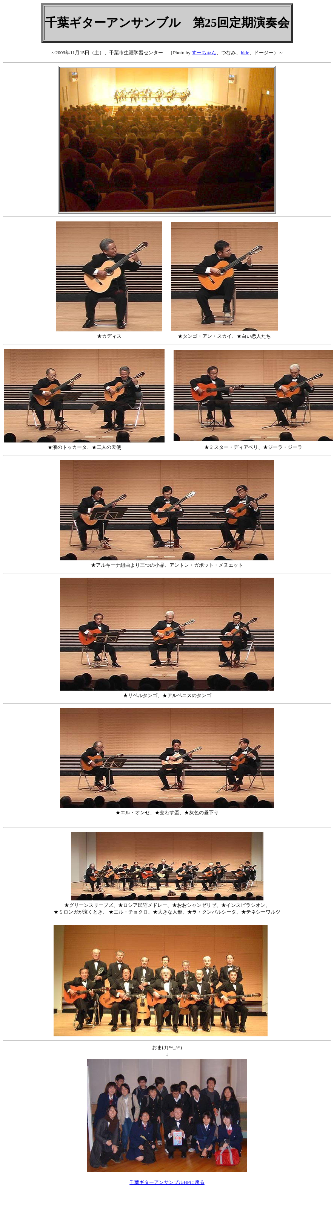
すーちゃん (204, 52)
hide (245, 52)
